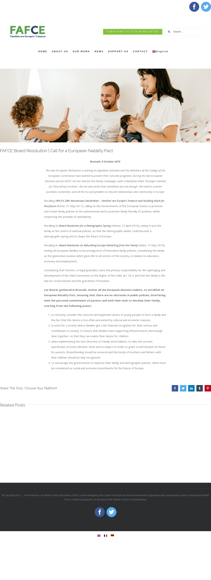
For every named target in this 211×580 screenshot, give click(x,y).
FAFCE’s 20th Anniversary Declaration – (78, 200)
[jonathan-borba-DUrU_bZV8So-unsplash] (105, 105)
